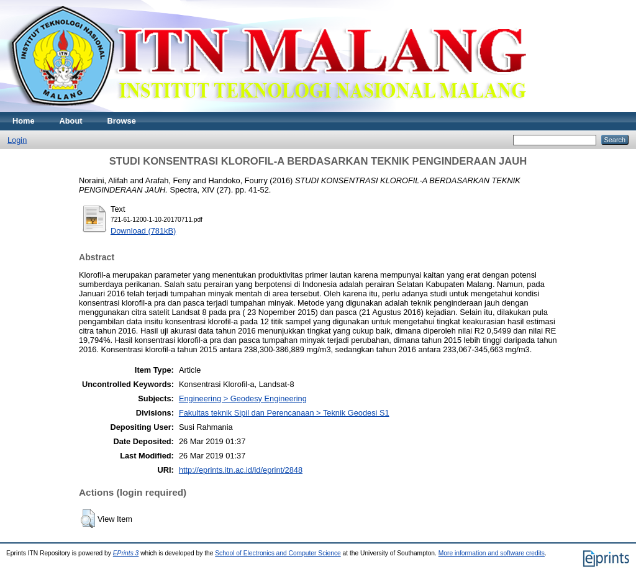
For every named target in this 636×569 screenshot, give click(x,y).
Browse (121, 120)
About (71, 120)
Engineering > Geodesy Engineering (243, 398)
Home (23, 120)
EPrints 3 (126, 553)
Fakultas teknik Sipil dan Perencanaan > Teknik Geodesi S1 (284, 412)
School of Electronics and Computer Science (278, 553)
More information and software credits (491, 553)
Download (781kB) (143, 230)
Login (17, 140)
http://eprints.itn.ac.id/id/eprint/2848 (240, 470)
